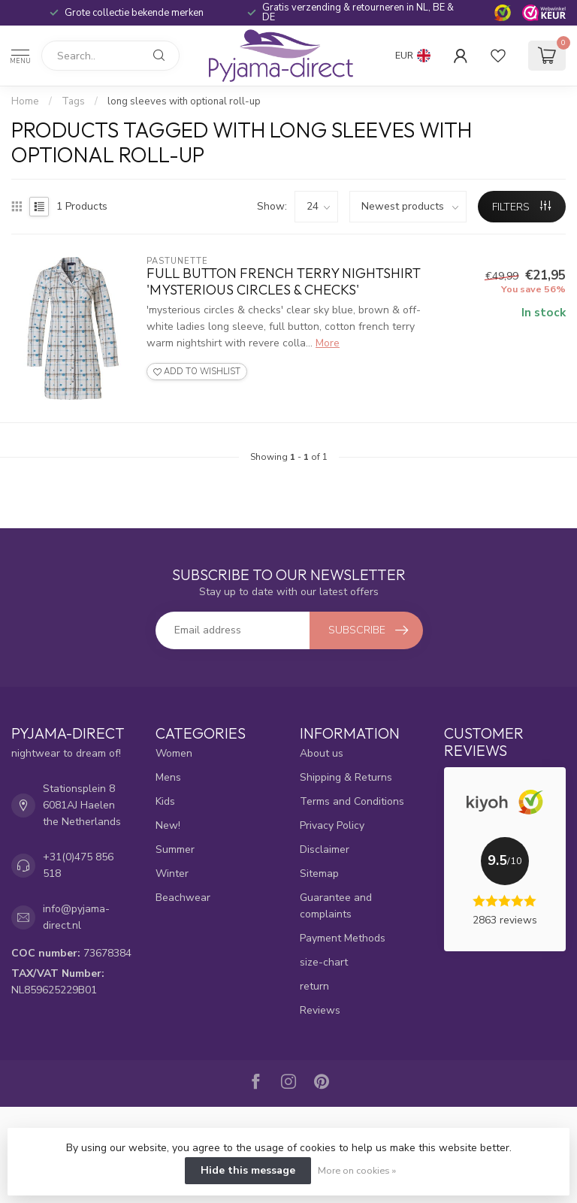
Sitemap (319, 873)
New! (168, 825)
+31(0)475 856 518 (78, 865)
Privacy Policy (332, 825)
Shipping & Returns (346, 777)
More (328, 343)
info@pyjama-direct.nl (76, 917)
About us (321, 753)
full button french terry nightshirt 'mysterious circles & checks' (284, 281)
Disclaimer (324, 849)
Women (174, 753)
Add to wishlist (196, 371)
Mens (168, 777)
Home (25, 101)
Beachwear (183, 897)
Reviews (320, 1010)
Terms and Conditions (352, 801)
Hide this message (248, 1170)
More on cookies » (357, 1170)
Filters (521, 207)
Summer (175, 849)
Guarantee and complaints (336, 905)
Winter (172, 873)
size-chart (324, 962)
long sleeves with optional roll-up (184, 101)
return (314, 986)
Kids (165, 801)
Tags (73, 101)
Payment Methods (342, 938)
